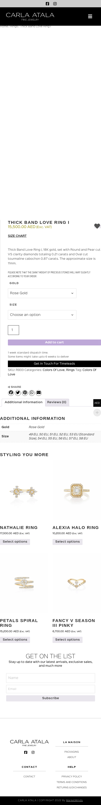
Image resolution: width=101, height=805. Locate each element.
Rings (14, 26)
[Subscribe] (50, 698)
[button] (90, 16)
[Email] (50, 689)
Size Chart (17, 236)
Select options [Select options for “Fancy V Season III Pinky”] (67, 640)
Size (13, 304)
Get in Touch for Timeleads (54, 364)
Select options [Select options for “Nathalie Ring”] (15, 542)
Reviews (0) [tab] (56, 402)
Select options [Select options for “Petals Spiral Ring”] (15, 640)
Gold (14, 283)
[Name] (50, 678)
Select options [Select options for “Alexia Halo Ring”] (67, 542)
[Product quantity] (13, 330)
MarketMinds (74, 800)
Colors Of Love (54, 370)
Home (4, 26)
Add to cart (54, 342)
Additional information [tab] (24, 402)
